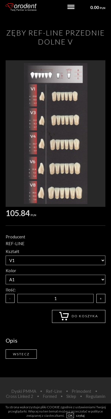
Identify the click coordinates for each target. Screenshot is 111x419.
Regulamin (95, 396)
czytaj (80, 415)
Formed (50, 396)
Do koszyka (78, 316)
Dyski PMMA (23, 391)
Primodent (81, 391)
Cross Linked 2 (19, 396)
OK (70, 415)
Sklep (71, 396)
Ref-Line (54, 391)
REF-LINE (15, 243)
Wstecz (21, 354)
